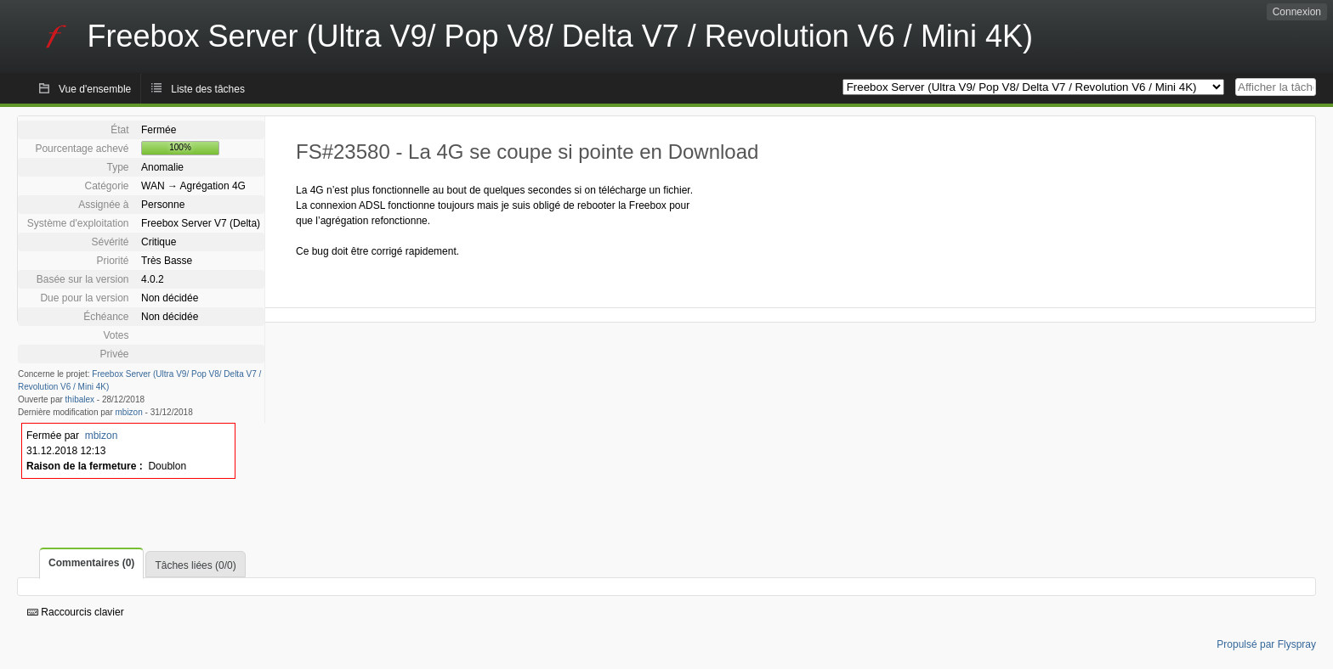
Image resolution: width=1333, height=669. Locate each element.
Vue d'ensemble (95, 89)
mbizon (129, 412)
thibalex (79, 399)
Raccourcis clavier (75, 612)
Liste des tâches (208, 89)
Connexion (1297, 12)
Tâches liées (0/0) (195, 565)
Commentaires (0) (91, 563)
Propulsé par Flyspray (1266, 644)
